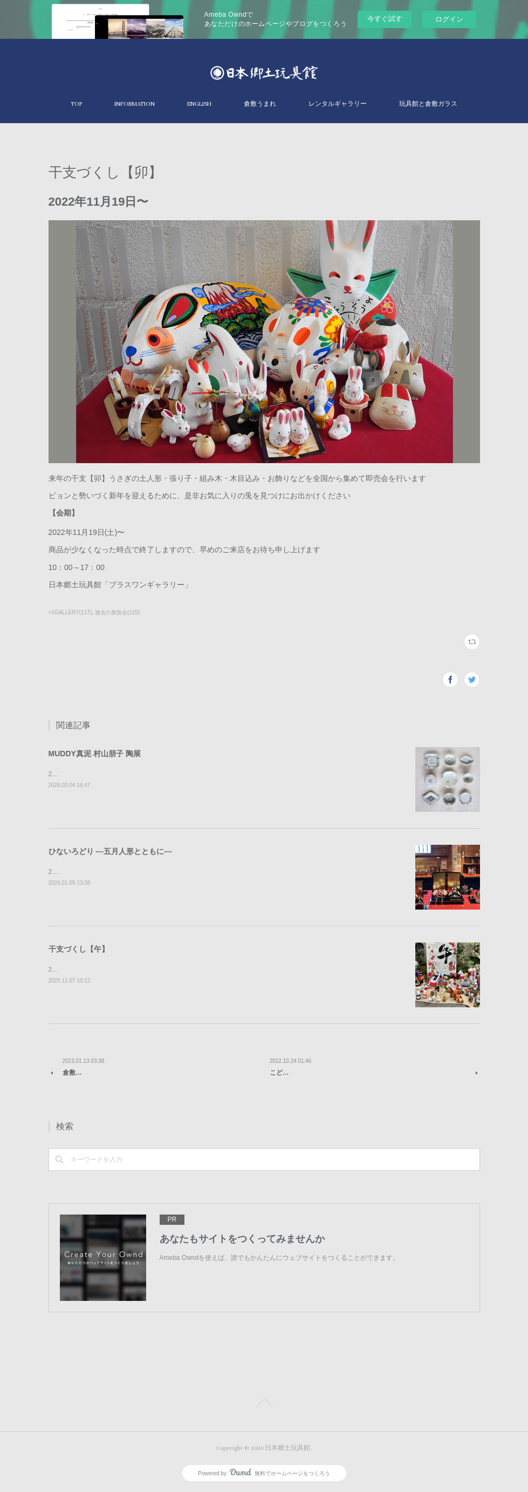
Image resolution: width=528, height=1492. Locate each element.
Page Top (264, 1404)
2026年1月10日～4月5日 (84, 872)
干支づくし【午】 (79, 949)
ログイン (449, 19)
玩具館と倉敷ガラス (428, 103)
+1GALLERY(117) (70, 612)
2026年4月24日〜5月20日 (86, 774)
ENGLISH (199, 103)
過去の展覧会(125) (117, 612)
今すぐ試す (384, 19)
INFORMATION (134, 103)
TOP (76, 103)
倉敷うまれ (260, 103)
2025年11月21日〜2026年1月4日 (96, 969)
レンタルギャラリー (337, 103)
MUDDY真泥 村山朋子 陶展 (95, 753)
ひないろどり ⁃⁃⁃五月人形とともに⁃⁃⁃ (111, 851)
